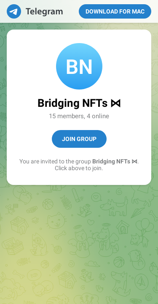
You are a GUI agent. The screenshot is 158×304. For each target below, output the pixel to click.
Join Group (79, 139)
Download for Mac (115, 11)
